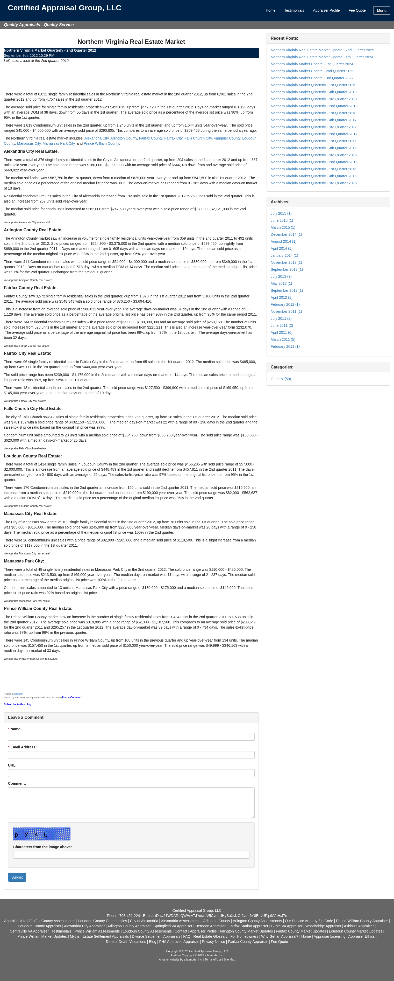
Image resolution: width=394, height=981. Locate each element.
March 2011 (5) (283, 339)
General (18, 694)
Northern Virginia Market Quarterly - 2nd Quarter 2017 (314, 134)
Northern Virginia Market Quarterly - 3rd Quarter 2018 (314, 99)
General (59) (281, 379)
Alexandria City (96, 138)
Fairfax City (173, 138)
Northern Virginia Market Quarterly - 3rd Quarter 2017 (314, 127)
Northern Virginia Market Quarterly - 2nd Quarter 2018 (314, 106)
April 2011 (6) (281, 332)
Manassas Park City (59, 143)
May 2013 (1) (281, 283)
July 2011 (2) (281, 318)
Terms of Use (213, 959)
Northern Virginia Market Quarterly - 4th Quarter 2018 (313, 92)
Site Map (229, 959)
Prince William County (101, 143)
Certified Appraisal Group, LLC (64, 8)
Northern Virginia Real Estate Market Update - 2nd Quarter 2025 (322, 50)
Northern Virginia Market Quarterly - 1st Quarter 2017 (313, 141)
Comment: (17, 783)
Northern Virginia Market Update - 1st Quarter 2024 (312, 64)
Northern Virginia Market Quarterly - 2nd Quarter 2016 (314, 162)
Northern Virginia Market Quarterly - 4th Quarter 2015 (313, 176)
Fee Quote (357, 10)
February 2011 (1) (285, 346)
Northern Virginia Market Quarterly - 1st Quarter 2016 (313, 169)
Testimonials (294, 10)
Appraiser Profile (326, 10)
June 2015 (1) (282, 220)
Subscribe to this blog (17, 704)
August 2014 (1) (284, 241)
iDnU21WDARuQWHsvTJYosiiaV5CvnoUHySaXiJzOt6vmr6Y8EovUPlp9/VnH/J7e (221, 916)
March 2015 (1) (283, 227)
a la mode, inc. (193, 959)
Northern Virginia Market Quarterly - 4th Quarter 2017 (313, 120)
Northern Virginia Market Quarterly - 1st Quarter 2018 (313, 113)
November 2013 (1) (286, 262)
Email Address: (22, 747)
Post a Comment (72, 697)
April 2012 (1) (281, 297)
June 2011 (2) (282, 325)
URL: (12, 765)
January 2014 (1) (284, 255)
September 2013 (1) (287, 269)
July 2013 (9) (281, 276)
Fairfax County (150, 138)
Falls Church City (198, 138)
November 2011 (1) (286, 311)
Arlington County (123, 138)
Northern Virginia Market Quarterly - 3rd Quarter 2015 (314, 183)
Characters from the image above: (42, 847)
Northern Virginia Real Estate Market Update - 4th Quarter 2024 (322, 57)
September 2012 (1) (287, 290)
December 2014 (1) (286, 234)
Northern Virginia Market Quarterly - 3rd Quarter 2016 (314, 155)
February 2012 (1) (285, 304)
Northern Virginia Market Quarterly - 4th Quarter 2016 (313, 148)
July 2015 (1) (281, 213)
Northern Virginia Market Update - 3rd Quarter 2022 (312, 78)
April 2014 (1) (281, 248)
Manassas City (29, 143)
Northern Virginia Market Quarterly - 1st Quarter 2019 (313, 85)
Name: (15, 729)
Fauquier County (227, 138)
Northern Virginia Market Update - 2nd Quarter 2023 (312, 71)
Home (270, 10)
